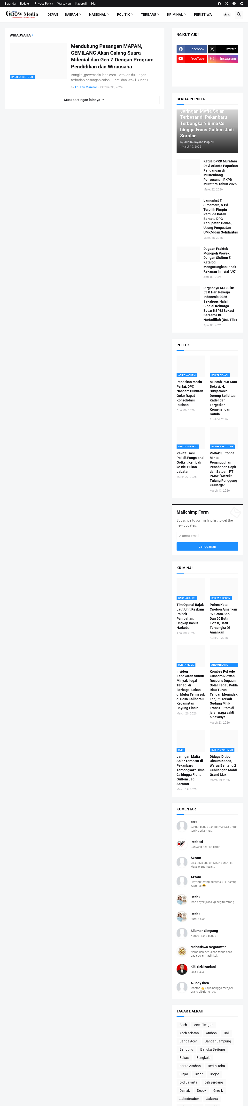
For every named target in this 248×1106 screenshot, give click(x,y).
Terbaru (148, 14)
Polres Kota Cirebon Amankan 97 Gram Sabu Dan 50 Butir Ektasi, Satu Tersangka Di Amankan (223, 618)
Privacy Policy (44, 3)
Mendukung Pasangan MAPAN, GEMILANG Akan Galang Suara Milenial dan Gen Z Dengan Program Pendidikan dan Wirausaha (112, 56)
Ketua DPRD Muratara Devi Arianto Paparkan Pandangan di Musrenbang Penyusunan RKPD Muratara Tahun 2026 (220, 172)
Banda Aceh (188, 1041)
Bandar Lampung (218, 1041)
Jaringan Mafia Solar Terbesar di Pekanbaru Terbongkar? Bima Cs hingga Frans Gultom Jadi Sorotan (191, 770)
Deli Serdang (213, 1082)
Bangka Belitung (212, 1049)
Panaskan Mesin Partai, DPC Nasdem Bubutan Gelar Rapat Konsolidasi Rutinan (190, 393)
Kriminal (175, 14)
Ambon (211, 1033)
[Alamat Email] (207, 536)
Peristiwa (203, 14)
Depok (201, 1090)
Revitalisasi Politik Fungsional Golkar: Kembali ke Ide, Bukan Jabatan (190, 462)
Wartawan (64, 3)
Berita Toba (216, 1066)
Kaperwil (81, 3)
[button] (227, 14)
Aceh (183, 1025)
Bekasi (184, 1058)
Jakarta (212, 1099)
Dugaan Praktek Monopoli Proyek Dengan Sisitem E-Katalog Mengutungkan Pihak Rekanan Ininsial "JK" (219, 260)
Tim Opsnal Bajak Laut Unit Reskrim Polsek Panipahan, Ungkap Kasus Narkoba (190, 616)
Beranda (10, 3)
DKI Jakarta (188, 1082)
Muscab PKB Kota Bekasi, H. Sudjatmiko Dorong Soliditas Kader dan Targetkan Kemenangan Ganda (223, 398)
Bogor (214, 1074)
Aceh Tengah (203, 1025)
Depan (52, 14)
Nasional (97, 14)
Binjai (183, 1074)
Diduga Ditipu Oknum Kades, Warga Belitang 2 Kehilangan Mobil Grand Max (223, 766)
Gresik (218, 1090)
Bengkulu (203, 1058)
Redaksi (25, 3)
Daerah (71, 14)
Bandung (186, 1049)
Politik (123, 14)
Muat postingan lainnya (82, 100)
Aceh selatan (189, 1033)
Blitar (199, 1074)
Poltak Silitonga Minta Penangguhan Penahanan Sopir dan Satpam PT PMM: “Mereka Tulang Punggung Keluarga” (223, 469)
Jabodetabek (189, 1099)
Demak (184, 1090)
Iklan (94, 3)
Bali (226, 1033)
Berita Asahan (190, 1066)
